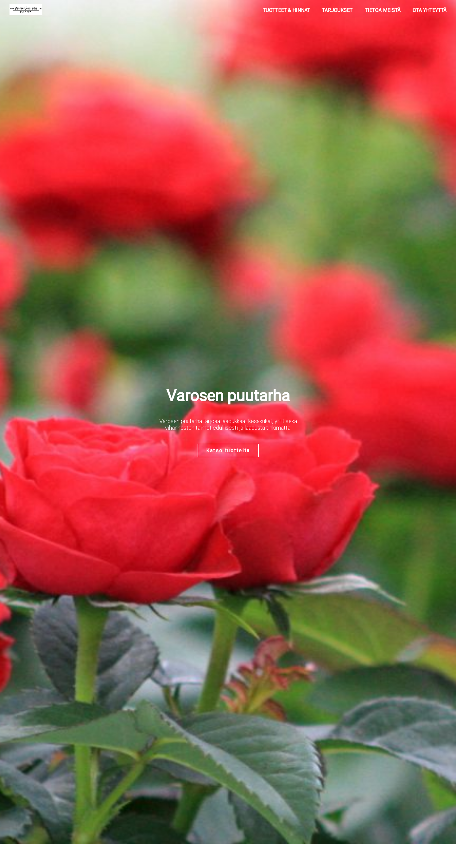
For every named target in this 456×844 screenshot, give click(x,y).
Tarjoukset (337, 10)
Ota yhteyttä (429, 10)
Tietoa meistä (383, 10)
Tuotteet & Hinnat (286, 10)
